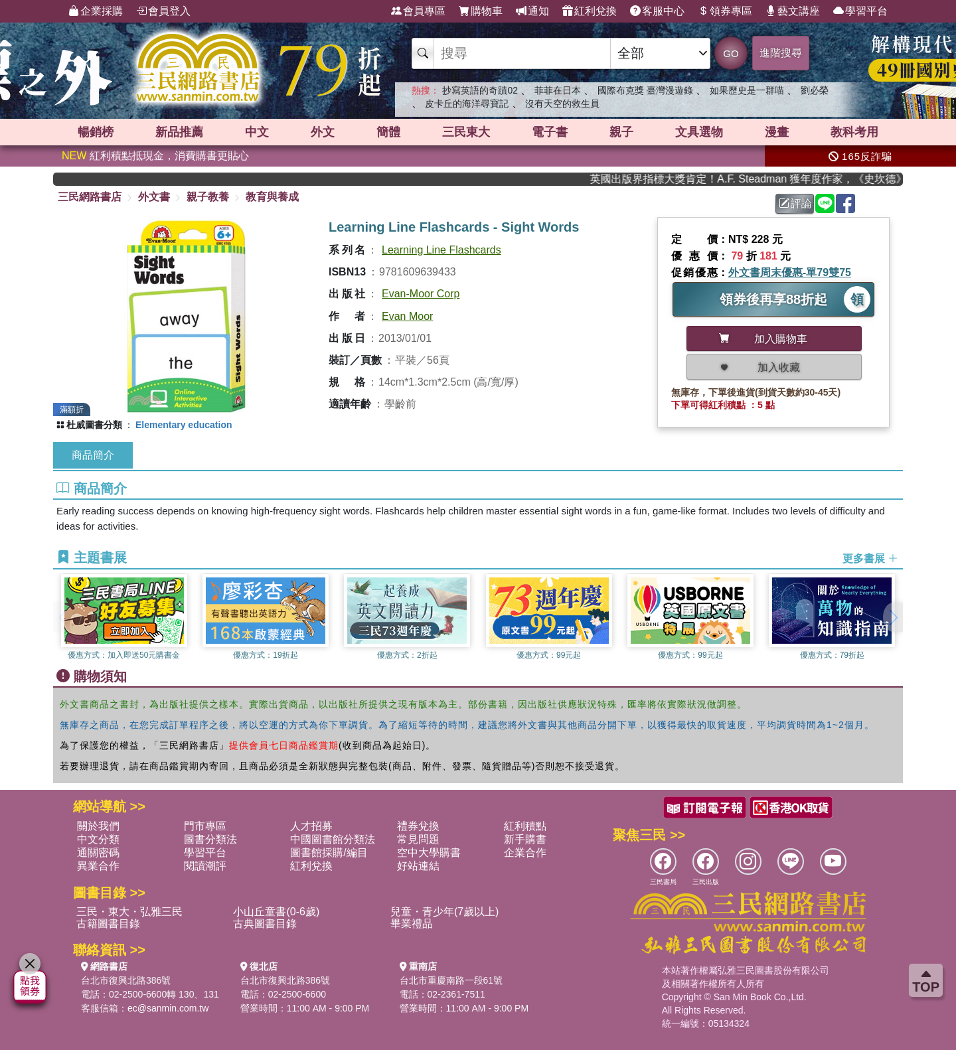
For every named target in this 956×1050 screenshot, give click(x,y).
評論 (795, 203)
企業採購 (95, 11)
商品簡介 (93, 455)
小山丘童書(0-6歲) (276, 911)
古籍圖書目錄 (108, 923)
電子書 (550, 132)
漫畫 (777, 132)
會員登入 (163, 11)
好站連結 (418, 865)
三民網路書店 (89, 196)
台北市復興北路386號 (126, 980)
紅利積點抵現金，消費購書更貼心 (155, 155)
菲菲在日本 (557, 90)
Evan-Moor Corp (420, 293)
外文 (323, 132)
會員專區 (418, 11)
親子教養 (208, 196)
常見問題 (418, 839)
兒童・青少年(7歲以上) (444, 911)
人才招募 (311, 826)
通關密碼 (98, 852)
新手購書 (525, 839)
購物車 (481, 11)
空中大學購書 (429, 852)
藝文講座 (792, 11)
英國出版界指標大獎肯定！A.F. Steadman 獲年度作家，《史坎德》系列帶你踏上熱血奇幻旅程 (757, 179)
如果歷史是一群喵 (747, 90)
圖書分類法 (210, 839)
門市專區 (205, 826)
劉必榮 (815, 90)
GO (730, 53)
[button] (893, 617)
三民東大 (466, 132)
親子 (621, 132)
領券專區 (725, 11)
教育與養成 (272, 196)
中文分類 (98, 839)
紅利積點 (525, 826)
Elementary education (183, 424)
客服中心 (657, 11)
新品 (179, 132)
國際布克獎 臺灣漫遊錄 (645, 90)
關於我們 (98, 826)
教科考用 (854, 132)
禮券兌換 (418, 826)
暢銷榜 (96, 132)
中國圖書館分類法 (332, 839)
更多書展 (870, 558)
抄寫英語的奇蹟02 (480, 90)
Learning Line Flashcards (441, 250)
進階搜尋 (780, 52)
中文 (257, 132)
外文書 (154, 196)
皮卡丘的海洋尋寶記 (467, 103)
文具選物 (699, 132)
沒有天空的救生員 (562, 103)
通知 (532, 11)
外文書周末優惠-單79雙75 (789, 272)
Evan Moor (407, 316)
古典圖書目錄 (265, 923)
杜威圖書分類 (94, 424)
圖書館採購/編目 (328, 852)
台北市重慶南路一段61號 (451, 980)
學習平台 (860, 11)
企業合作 (525, 852)
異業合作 (98, 865)
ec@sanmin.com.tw (167, 1008)
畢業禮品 (411, 923)
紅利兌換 (589, 11)
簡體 (388, 132)
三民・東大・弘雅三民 (129, 911)
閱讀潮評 (205, 865)
